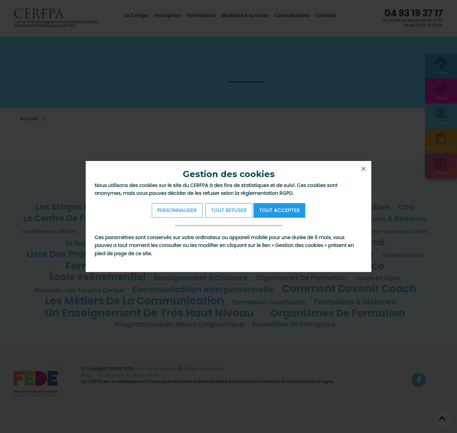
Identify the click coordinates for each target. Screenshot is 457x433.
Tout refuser (229, 210)
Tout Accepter (279, 210)
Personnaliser (177, 210)
